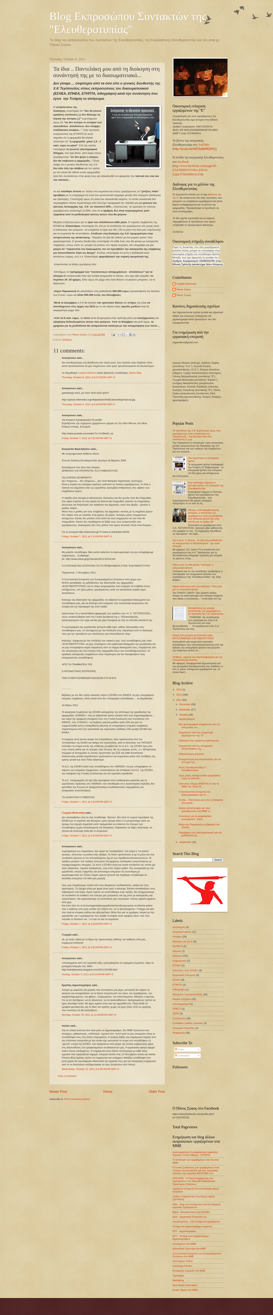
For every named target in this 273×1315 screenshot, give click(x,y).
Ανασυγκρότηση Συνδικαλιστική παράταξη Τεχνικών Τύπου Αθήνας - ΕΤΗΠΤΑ (195, 1153)
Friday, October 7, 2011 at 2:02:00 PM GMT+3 (87, 438)
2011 (179, 700)
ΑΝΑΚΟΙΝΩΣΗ (187, 719)
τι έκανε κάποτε (86, 372)
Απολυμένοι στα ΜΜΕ (184, 1243)
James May (135, 372)
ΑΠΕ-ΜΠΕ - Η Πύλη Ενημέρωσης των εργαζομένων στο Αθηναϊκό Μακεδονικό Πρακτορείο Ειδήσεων (194, 1181)
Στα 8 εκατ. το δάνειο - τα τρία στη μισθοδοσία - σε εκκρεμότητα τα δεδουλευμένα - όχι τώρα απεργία (198, 543)
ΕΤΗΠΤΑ (177, 984)
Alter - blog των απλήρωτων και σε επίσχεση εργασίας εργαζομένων (196, 1206)
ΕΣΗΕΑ (177, 979)
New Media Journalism (185, 1285)
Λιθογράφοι (179, 989)
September (185, 842)
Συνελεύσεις (179, 1018)
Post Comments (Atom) (77, 1099)
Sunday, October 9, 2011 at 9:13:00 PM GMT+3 (87, 974)
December (185, 704)
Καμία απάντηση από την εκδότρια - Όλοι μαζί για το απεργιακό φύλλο (197, 588)
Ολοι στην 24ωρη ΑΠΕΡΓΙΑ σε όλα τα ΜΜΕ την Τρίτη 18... (199, 785)
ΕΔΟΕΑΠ (178, 946)
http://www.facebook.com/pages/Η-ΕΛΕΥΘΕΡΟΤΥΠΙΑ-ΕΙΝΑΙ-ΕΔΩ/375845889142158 (195, 170)
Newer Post (58, 1092)
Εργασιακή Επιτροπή (184, 975)
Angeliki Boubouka (186, 283)
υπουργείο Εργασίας (184, 1028)
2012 (179, 694)
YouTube (203, 144)
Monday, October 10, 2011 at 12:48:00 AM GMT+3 (89, 1014)
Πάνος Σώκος (183, 295)
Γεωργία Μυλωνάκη (73, 812)
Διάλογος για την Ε (183, 941)
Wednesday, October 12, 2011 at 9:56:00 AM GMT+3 (90, 1069)
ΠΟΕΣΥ (177, 1008)
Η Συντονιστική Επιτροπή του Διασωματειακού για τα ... (194, 793)
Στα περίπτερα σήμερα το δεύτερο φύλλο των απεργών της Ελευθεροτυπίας (206, 485)
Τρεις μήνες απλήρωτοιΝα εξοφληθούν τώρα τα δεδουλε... (199, 777)
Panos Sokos (183, 289)
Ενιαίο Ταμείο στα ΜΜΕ (185, 1290)
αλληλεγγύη (179, 927)
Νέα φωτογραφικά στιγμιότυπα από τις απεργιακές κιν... (199, 726)
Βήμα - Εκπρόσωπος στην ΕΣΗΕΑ (191, 1212)
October (183, 714)
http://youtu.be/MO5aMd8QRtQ (194, 148)
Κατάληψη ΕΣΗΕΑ (182, 1266)
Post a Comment (67, 1076)
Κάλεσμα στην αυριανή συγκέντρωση (199, 740)
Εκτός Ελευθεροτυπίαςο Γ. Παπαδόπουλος (193, 769)
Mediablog (178, 1280)
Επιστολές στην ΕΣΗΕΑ (185, 970)
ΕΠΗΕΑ (177, 965)
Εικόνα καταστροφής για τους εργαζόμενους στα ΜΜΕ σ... (195, 809)
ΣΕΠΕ (176, 1013)
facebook (183, 161)
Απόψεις (177, 936)
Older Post (157, 1092)
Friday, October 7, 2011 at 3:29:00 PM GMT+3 (87, 923)
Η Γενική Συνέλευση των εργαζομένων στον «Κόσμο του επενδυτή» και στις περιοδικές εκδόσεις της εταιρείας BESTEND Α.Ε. (196, 1170)
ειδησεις (177, 951)
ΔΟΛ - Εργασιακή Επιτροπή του (190, 1216)
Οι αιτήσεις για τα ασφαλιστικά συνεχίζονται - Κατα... (195, 817)
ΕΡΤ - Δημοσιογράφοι (184, 1231)
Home (107, 1092)
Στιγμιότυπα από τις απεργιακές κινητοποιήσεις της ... (196, 747)
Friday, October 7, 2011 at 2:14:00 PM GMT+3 (87, 536)
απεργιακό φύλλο (182, 931)
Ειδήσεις (67, 339)
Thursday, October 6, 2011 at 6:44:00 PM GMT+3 (88, 404)
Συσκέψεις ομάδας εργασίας (188, 1023)
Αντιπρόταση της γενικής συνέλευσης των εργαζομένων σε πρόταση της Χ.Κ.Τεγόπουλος (205, 611)
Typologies (178, 1275)
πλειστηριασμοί (181, 1004)
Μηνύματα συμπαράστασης (187, 994)
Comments (182, 1055)
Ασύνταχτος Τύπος (183, 1261)
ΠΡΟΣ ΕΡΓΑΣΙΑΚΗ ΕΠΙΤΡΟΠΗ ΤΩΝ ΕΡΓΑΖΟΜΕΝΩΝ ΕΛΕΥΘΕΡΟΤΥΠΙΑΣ (193, 637)
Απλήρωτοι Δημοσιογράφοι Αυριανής (192, 1226)
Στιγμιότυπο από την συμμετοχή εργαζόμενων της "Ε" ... (196, 734)
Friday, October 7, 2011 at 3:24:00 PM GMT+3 (87, 835)
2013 (179, 689)
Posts (179, 1049)
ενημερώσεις (179, 960)
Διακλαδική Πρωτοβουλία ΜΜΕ (189, 1248)
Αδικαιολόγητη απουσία (191, 754)
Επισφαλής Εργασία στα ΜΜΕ (189, 1270)
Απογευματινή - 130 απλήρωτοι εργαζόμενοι (196, 1221)
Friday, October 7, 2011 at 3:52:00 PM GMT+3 (87, 947)
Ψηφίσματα (179, 1032)
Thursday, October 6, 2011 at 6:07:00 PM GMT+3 (88, 377)
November (185, 709)
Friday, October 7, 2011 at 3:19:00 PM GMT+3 (87, 801)
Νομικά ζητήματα (182, 999)
